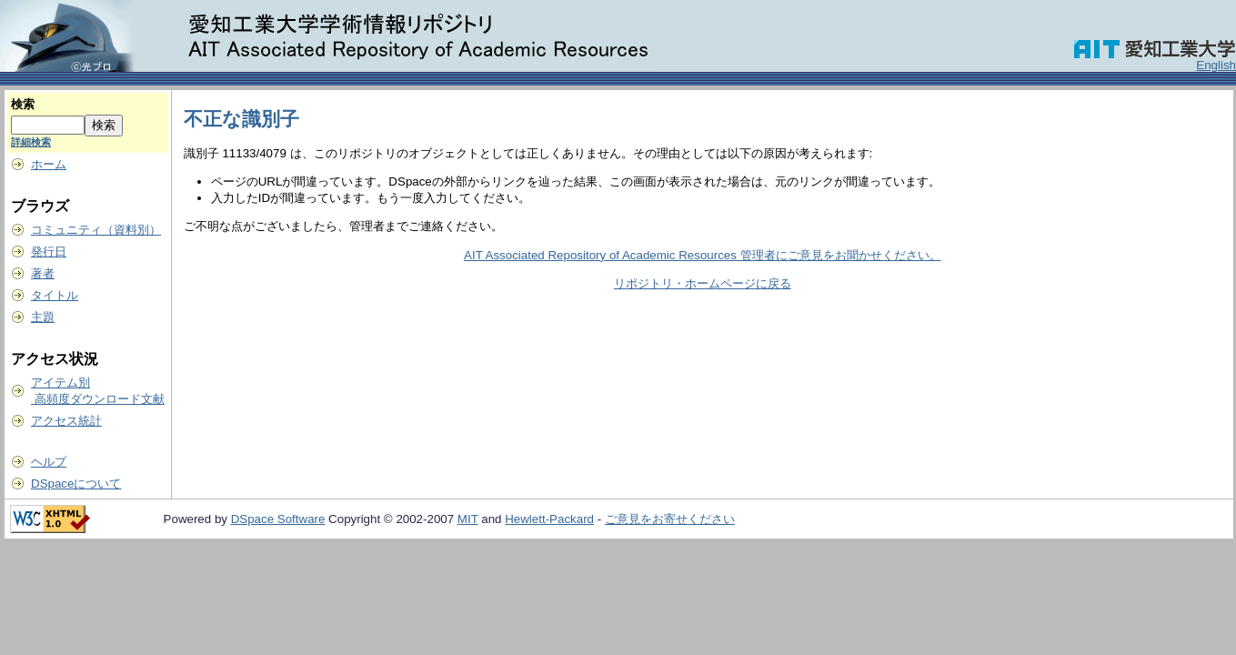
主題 (43, 317)
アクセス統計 (66, 421)
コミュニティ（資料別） (96, 230)
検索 (23, 104)
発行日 (48, 251)
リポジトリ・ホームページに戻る (702, 283)
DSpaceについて (76, 483)
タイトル (54, 295)
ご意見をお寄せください (670, 519)
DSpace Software (278, 519)
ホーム (48, 164)
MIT (467, 519)
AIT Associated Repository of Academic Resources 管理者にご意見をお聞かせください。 (702, 255)
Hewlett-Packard (549, 519)
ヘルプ (48, 462)
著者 (43, 273)
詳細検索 (31, 141)
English (1216, 65)
